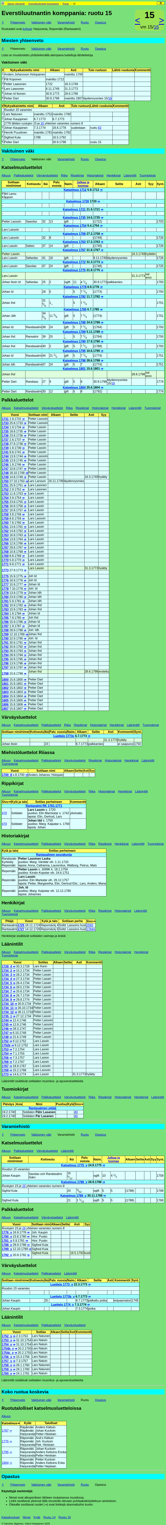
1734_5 (7, 983)
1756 (5, 506)
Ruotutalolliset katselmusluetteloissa (41, 1408)
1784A (90, 929)
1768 (5, 551)
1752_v (7, 1336)
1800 (5, 679)
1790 (5, 638)
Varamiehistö (66, 22)
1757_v (7, 1361)
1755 (5, 502)
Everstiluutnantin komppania (43, 3)
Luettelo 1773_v (61, 1284)
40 (76, 1112)
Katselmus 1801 (74, 368)
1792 (5, 646)
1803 (5, 692)
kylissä (27, 29)
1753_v (7, 1340)
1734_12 (8, 1012)
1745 (5, 460)
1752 (5, 489)
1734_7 (7, 991)
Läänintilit (130, 175)
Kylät (37, 1517)
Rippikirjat (77, 175)
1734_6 (7, 987)
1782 (5, 605)
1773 (5, 570)
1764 (5, 539)
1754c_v (8, 1352)
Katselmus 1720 (77, 201)
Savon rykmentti (16, 3)
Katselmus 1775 (74, 270)
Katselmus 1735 (74, 217)
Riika (64, 175)
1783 (5, 609)
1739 (5, 448)
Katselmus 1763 (74, 241)
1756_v (7, 1356)
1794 (5, 655)
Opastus (100, 22)
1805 (5, 700)
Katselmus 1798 (74, 360)
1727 (21, 929)
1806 (5, 704)
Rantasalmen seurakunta (54, 854)
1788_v (7, 1244)
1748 (5, 473)
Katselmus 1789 (74, 331)
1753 (5, 493)
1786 (5, 622)
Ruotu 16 (64, 1517)
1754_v (7, 1344)
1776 (5, 580)
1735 (5, 431)
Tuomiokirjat (147, 175)
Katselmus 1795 (74, 350)
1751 (5, 485)
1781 (5, 601)
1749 (5, 477)
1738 (5, 443)
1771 (5, 564)
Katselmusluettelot (22, 167)
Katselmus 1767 (74, 250)
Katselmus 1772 (74, 262)
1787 (5, 626)
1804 (5, 696)
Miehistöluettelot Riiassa (28, 752)
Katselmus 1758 (74, 233)
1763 (5, 535)
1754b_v (8, 1348)
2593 (89, 925)
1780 (5, 597)
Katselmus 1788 (74, 322)
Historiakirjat (95, 175)
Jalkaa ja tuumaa (83, 184)
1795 (5, 659)
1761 (5, 526)
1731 (5, 419)
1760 (5, 522)
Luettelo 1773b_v (62, 1296)
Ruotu (66, 3)
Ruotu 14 (49, 1517)
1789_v (7, 1249)
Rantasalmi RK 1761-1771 (44, 805)
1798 (5, 673)
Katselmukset (11, 1517)
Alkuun (6, 175)
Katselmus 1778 (75, 287)
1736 (5, 435)
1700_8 (7, 774)
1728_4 (7, 966)
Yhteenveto (17, 22)
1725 (21, 925)
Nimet (27, 1517)
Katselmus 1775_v (74, 1165)
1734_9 (7, 999)
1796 (5, 663)
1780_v (7, 1236)
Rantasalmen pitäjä (42, 1108)
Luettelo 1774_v (62, 1304)
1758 (5, 514)
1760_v (7, 1373)
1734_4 (7, 979)
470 (4, 813)
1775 (5, 576)
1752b (6, 1045)
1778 (5, 588)
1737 (5, 439)
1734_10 (8, 1003)
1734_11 (8, 1008)
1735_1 (7, 1016)
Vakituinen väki (41, 22)
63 (99, 127)
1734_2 (7, 970)
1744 (5, 456)
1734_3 (7, 974)
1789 (5, 634)
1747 (5, 468)
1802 (5, 688)
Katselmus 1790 (74, 341)
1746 (5, 464)
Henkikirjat (114, 175)
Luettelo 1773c (63, 736)
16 (156, 26)
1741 (5, 452)
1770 (5, 560)
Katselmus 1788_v (74, 1182)
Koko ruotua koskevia (25, 1391)
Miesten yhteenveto (23, 40)
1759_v (7, 1369)
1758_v (7, 1365)
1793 (5, 651)
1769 (5, 555)
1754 (5, 497)
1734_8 (7, 995)
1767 (5, 547)
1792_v (7, 1255)
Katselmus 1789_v (73, 1195)
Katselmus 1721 (74, 209)
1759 (5, 518)
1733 (5, 423)
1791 (5, 642)
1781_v (7, 1240)
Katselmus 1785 (75, 309)
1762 (5, 531)
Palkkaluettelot (23, 175)
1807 (5, 708)
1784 (5, 613)
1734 (5, 427)
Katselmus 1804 (74, 387)
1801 (5, 683)
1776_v (7, 1232)
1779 (5, 592)
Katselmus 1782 (74, 296)
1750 (5, 481)
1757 (5, 510)
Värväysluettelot (47, 175)
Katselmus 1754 (75, 225)
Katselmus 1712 (75, 189)
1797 (5, 667)
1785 (5, 617)
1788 (5, 630)
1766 (5, 543)
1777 (5, 584)
